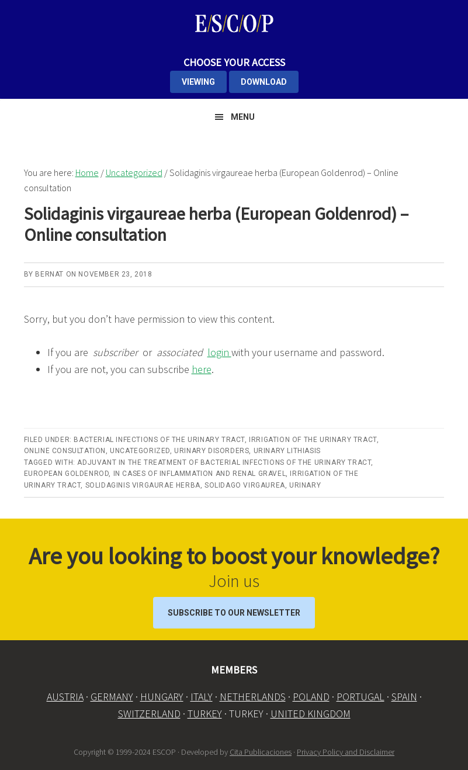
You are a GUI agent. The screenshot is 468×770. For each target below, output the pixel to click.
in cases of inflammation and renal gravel (199, 473)
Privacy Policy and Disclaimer (345, 752)
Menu (243, 117)
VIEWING (198, 82)
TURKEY (205, 713)
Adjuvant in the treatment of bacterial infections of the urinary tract (224, 462)
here (202, 369)
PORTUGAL (360, 696)
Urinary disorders (211, 451)
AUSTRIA (65, 696)
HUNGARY (161, 696)
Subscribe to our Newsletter (234, 612)
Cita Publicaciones (261, 752)
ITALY (201, 696)
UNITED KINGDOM (311, 713)
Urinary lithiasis (287, 451)
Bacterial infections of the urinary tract (159, 440)
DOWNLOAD (264, 82)
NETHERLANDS (253, 696)
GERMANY (112, 696)
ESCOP (234, 23)
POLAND (311, 696)
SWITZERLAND (149, 713)
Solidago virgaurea (244, 485)
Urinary (305, 485)
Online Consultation (65, 451)
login (219, 352)
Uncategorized (140, 451)
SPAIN (404, 696)
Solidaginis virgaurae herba (142, 485)
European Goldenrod (66, 473)
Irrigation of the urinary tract (313, 440)
